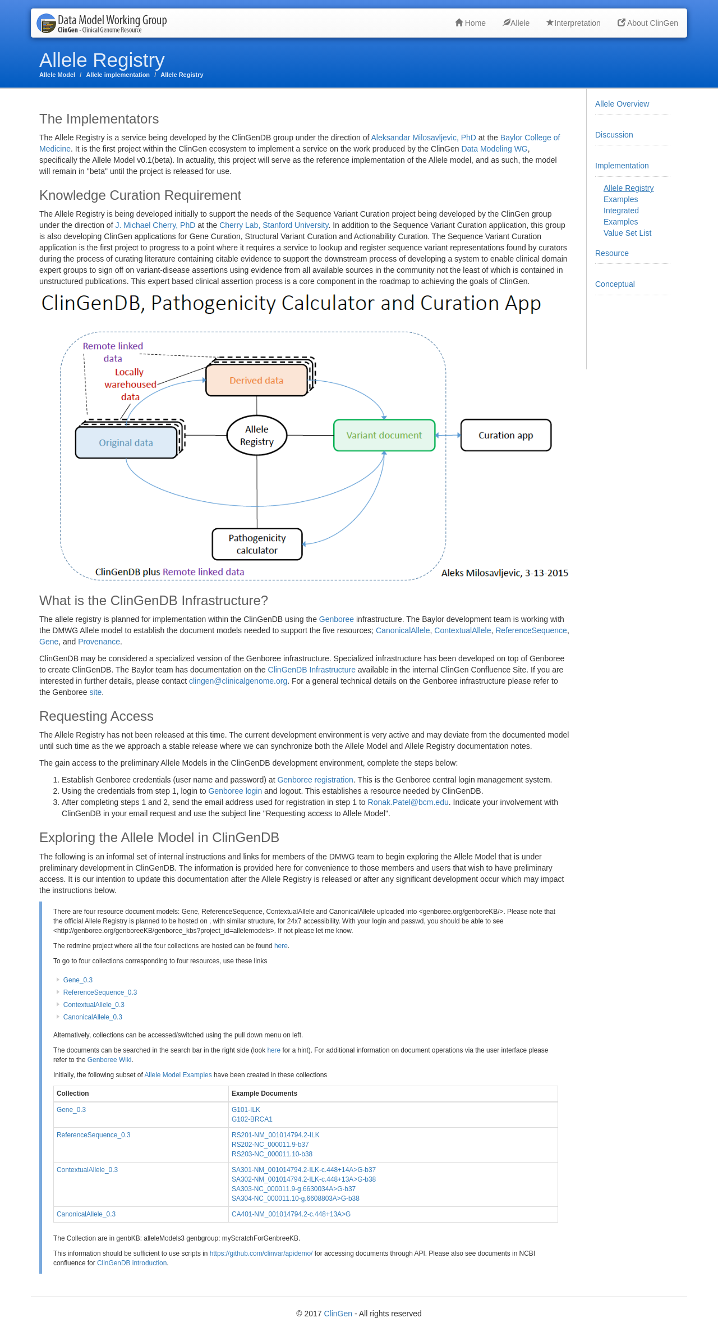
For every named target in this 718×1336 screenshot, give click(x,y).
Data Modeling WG (494, 148)
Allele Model (57, 74)
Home (470, 23)
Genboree (336, 619)
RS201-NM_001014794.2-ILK (276, 1135)
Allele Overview (622, 103)
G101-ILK (246, 1110)
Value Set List (627, 232)
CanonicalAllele (403, 630)
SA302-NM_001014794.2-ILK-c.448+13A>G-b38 (304, 1179)
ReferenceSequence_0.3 (100, 992)
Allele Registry (181, 74)
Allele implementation (118, 74)
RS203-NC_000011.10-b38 (272, 1154)
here (281, 946)
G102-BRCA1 (252, 1119)
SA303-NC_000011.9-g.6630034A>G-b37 (294, 1189)
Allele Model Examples (177, 1075)
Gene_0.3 (78, 980)
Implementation (622, 165)
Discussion (614, 134)
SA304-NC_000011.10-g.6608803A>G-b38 (296, 1198)
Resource (612, 253)
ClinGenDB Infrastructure (312, 669)
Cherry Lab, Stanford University (273, 225)
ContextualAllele (462, 630)
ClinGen (338, 1313)
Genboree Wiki (110, 1060)
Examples (621, 199)
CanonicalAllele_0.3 (92, 1017)
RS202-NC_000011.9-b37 (270, 1145)
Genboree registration (315, 779)
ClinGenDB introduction (132, 1263)
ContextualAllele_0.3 (94, 1005)
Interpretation (573, 23)
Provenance (99, 641)
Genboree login (235, 790)
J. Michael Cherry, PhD (155, 225)
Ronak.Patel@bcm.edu (408, 802)
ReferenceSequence (531, 630)
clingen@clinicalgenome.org (238, 680)
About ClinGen (648, 23)
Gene (48, 641)
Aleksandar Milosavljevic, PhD (423, 137)
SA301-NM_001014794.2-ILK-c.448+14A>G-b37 (304, 1170)
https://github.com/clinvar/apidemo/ (261, 1253)
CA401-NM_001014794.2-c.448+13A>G (291, 1214)
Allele (516, 23)
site (96, 692)
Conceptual (615, 284)
